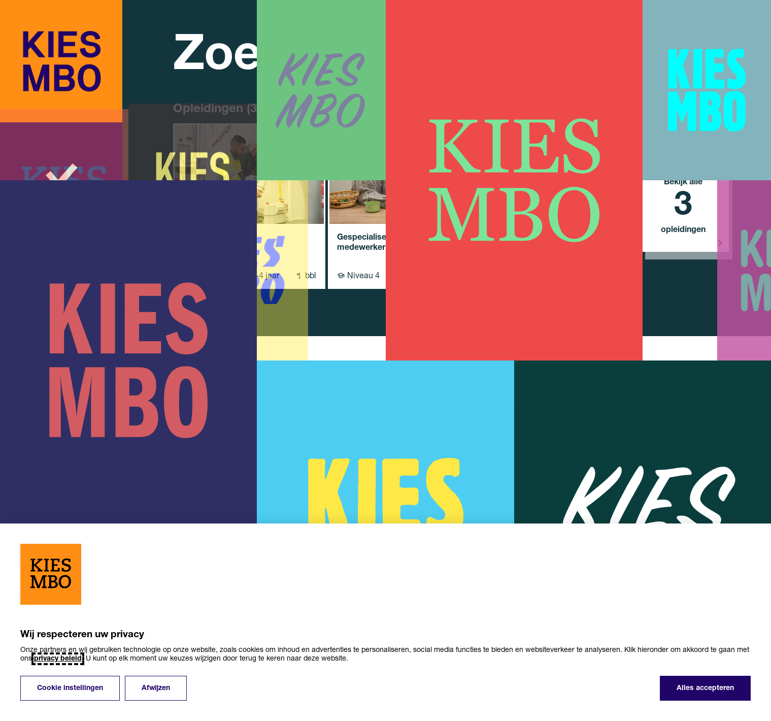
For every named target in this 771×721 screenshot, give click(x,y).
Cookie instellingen (70, 688)
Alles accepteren (705, 688)
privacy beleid (58, 659)
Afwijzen (156, 688)
